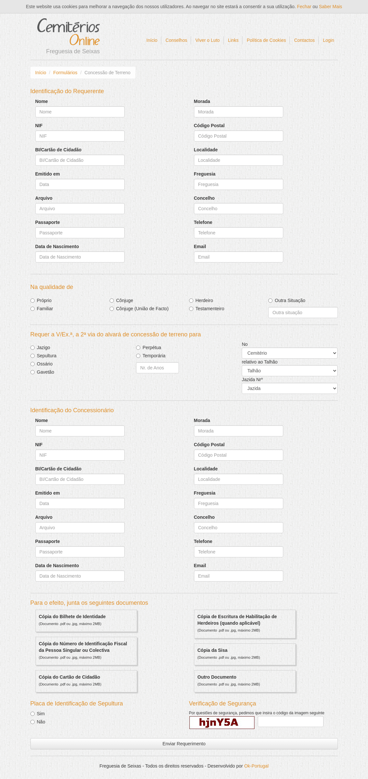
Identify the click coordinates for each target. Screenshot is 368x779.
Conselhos (176, 40)
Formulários (65, 72)
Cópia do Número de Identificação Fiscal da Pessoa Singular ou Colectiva (83, 647)
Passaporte (47, 222)
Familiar (45, 308)
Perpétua (152, 347)
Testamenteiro (210, 308)
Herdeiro (204, 300)
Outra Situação (290, 300)
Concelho (204, 198)
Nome (41, 101)
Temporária (154, 355)
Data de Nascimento (57, 246)
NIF (39, 125)
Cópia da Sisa (213, 650)
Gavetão (45, 372)
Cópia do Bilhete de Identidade (72, 616)
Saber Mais (330, 6)
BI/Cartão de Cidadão (58, 149)
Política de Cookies (266, 40)
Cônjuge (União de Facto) (142, 308)
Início (152, 40)
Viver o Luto (207, 40)
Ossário (45, 363)
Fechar (304, 6)
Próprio (44, 300)
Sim (41, 713)
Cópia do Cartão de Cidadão (69, 677)
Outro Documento (217, 677)
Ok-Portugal (256, 766)
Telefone (203, 222)
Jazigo (43, 347)
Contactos (304, 40)
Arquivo (44, 198)
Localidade (206, 149)
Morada (202, 101)
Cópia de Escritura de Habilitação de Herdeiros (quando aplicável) (237, 620)
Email (200, 246)
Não (41, 721)
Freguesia (205, 174)
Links (233, 40)
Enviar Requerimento (184, 743)
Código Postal (209, 125)
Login (328, 40)
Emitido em (47, 174)
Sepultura (47, 355)
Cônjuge (124, 300)
